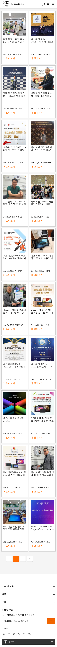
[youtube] (29, 625)
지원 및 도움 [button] (28, 578)
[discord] (14, 625)
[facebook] (9, 625)
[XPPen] (14, 4)
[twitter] (19, 625)
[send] (51, 612)
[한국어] (28, 633)
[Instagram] (4, 625)
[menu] (52, 4)
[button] (43, 4)
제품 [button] (28, 586)
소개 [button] (28, 594)
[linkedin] (24, 625)
